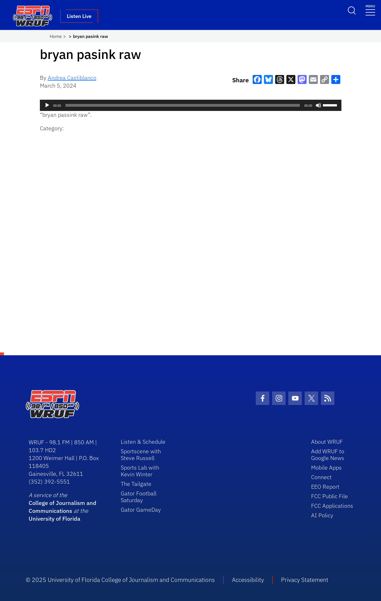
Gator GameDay (141, 509)
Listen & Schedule (143, 441)
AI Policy (322, 515)
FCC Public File (329, 496)
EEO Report (325, 486)
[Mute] (318, 105)
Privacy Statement (304, 580)
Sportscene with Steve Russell (141, 454)
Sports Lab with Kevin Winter (140, 471)
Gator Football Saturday (138, 497)
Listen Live (79, 16)
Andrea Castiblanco (72, 77)
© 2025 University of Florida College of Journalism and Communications (120, 580)
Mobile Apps (326, 467)
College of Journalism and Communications (62, 507)
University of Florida (54, 518)
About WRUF (327, 441)
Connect (321, 477)
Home (56, 36)
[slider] (182, 105)
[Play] (47, 105)
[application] (190, 105)
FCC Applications (332, 505)
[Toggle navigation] (370, 10)
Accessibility (248, 580)
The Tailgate (136, 484)
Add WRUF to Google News (327, 454)
